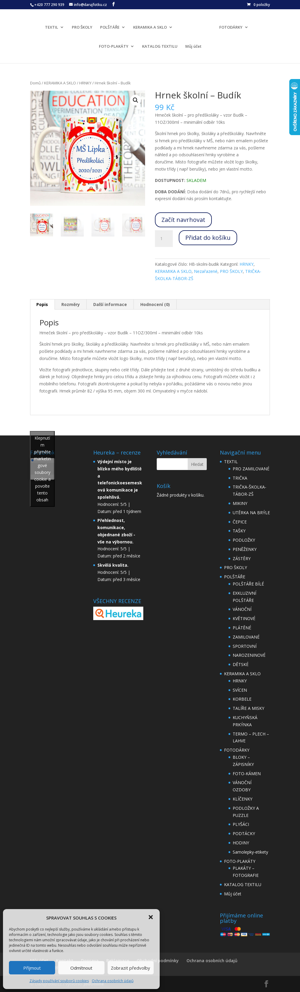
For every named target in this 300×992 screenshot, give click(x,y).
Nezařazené (205, 271)
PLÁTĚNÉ (242, 628)
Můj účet (193, 45)
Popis (42, 304)
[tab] (42, 304)
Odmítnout (81, 968)
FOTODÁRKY (229, 26)
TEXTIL (53, 26)
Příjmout (32, 968)
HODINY (241, 843)
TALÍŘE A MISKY (248, 708)
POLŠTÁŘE (111, 26)
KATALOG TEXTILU (160, 45)
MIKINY (240, 503)
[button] (151, 917)
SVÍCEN (240, 690)
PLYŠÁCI (241, 824)
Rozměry (70, 304)
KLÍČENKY (242, 799)
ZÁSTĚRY (242, 558)
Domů (35, 83)
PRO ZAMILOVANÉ (251, 469)
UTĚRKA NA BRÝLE (251, 512)
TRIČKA (240, 478)
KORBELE (242, 699)
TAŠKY (239, 531)
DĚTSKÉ (240, 664)
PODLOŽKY (244, 540)
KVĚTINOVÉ (244, 618)
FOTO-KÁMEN (247, 773)
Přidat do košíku (208, 238)
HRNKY (85, 83)
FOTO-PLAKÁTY (113, 45)
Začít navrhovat (183, 220)
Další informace (110, 304)
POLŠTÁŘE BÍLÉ (248, 584)
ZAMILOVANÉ (246, 637)
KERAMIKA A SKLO (152, 26)
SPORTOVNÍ (245, 646)
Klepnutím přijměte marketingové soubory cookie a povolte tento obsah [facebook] (42, 469)
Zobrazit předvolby (130, 968)
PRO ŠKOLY (84, 26)
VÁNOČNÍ (242, 609)
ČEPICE (240, 522)
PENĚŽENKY (245, 549)
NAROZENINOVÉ (249, 655)
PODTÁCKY (244, 833)
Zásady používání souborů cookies (59, 980)
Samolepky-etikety (250, 852)
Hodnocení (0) (155, 304)
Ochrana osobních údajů (112, 980)
